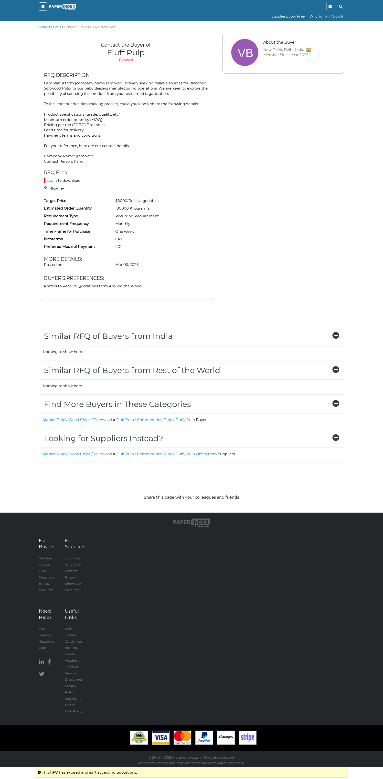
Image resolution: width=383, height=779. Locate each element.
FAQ (42, 629)
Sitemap (46, 635)
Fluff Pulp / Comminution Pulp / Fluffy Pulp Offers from (175, 454)
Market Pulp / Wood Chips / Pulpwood (77, 419)
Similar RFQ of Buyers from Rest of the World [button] (191, 370)
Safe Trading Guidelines (73, 635)
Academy (72, 660)
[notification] (330, 6)
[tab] (191, 336)
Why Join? (318, 16)
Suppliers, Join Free (288, 16)
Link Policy (73, 711)
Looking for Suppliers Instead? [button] (191, 438)
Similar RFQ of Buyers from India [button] (191, 336)
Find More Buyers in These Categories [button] (191, 404)
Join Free (72, 558)
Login (52, 180)
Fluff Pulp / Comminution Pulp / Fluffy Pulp (162, 419)
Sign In (338, 16)
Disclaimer (73, 679)
